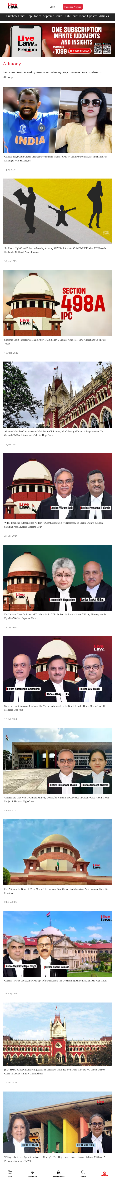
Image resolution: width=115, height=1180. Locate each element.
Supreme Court (52, 16)
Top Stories (34, 16)
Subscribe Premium (72, 7)
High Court (70, 16)
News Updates (88, 16)
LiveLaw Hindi (15, 16)
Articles (104, 16)
